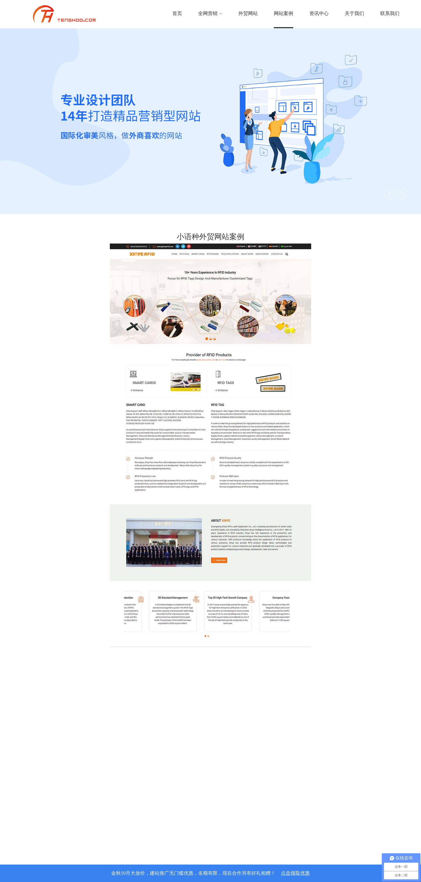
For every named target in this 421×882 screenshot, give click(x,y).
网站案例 (283, 13)
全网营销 (210, 13)
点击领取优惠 (295, 873)
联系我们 (390, 13)
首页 (177, 13)
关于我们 (354, 13)
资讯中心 (319, 13)
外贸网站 (248, 13)
